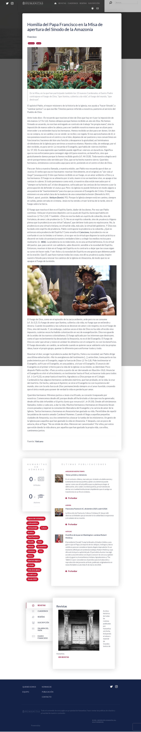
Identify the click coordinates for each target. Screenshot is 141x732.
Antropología (32, 528)
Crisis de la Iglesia (34, 570)
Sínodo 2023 (32, 579)
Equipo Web (50, 726)
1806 (43, 242)
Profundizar (72, 498)
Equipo (25, 692)
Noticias (68, 531)
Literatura (31, 551)
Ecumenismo (42, 546)
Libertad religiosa (34, 560)
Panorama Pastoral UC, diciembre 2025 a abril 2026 (86, 509)
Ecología (31, 565)
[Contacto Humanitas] (98, 8)
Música (30, 556)
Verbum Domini (56, 197)
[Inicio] (55, 3)
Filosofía (30, 542)
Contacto (46, 697)
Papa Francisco (33, 537)
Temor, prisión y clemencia (76, 475)
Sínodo (39, 43)
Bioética (31, 532)
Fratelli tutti (32, 574)
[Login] (92, 8)
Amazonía (31, 43)
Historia (30, 546)
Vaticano (39, 441)
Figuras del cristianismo (36, 518)
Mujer (40, 542)
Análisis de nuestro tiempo (74, 471)
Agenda (68, 505)
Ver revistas (64, 657)
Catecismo (84, 232)
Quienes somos (29, 687)
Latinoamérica (33, 523)
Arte (40, 551)
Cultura (44, 528)
